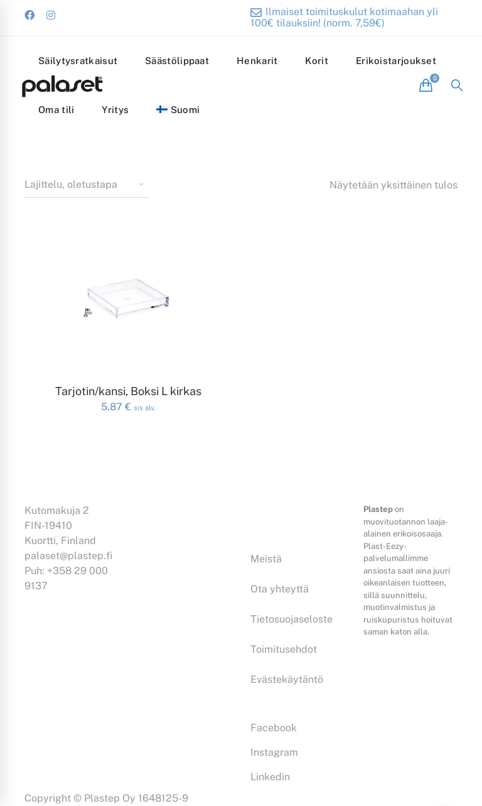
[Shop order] (87, 185)
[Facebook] (273, 728)
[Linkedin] (270, 777)
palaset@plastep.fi (68, 556)
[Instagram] (274, 752)
